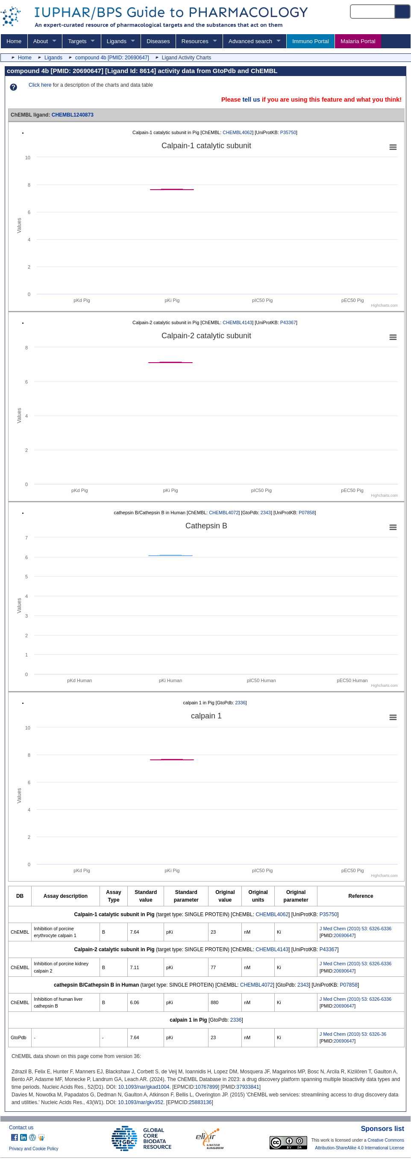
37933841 (247, 1087)
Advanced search (250, 41)
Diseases (158, 41)
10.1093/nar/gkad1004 (143, 1087)
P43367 (288, 322)
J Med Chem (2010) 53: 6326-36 (353, 1034)
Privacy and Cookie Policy (34, 1148)
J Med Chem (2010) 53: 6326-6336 (355, 928)
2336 (240, 702)
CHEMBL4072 (223, 512)
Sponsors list (382, 1128)
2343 (266, 512)
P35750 (288, 132)
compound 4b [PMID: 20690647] (112, 58)
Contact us (21, 1128)
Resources (195, 41)
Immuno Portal (310, 41)
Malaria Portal (358, 41)
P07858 (306, 512)
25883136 (200, 1102)
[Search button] (403, 11)
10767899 (206, 1087)
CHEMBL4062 (237, 132)
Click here (40, 85)
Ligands (116, 41)
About (40, 41)
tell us (251, 99)
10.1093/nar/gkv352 (140, 1102)
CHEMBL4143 (237, 322)
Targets (77, 41)
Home (13, 41)
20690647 (344, 935)
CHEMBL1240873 (73, 115)
